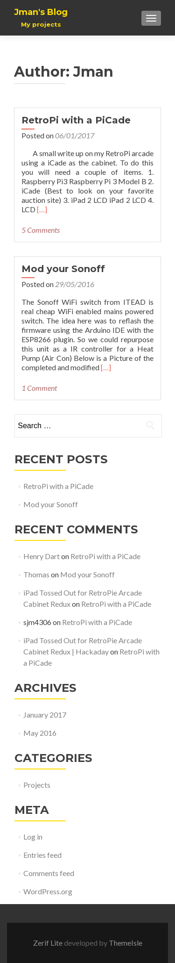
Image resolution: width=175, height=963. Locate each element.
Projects (36, 784)
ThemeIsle (125, 942)
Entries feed (42, 854)
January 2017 (44, 714)
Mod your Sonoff (63, 268)
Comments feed (48, 873)
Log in (32, 836)
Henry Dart (41, 556)
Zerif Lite (48, 942)
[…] (42, 209)
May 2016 (39, 732)
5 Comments (40, 229)
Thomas (36, 574)
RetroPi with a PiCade (76, 120)
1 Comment (39, 387)
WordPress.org (47, 891)
